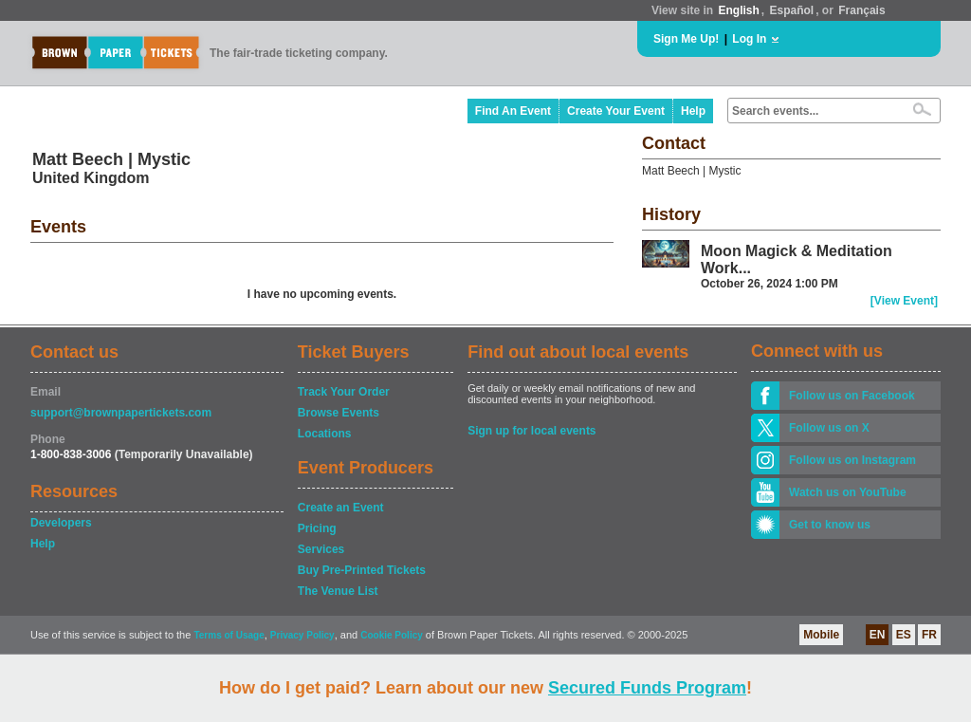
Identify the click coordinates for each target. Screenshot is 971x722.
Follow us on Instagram (852, 460)
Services (321, 549)
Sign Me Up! (686, 39)
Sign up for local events (531, 430)
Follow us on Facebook (852, 395)
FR (929, 634)
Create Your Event (616, 111)
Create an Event (341, 507)
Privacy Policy (302, 635)
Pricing (317, 528)
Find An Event (513, 111)
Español (792, 10)
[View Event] (904, 300)
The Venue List (338, 591)
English (738, 10)
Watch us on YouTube (848, 492)
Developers (61, 522)
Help (693, 111)
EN (878, 634)
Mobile (821, 634)
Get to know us (829, 524)
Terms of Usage (228, 635)
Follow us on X (829, 428)
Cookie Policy (391, 635)
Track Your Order (344, 391)
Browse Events (338, 412)
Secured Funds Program (647, 687)
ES (903, 634)
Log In (749, 39)
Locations (325, 433)
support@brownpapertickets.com (120, 412)
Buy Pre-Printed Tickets (362, 570)
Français (861, 10)
